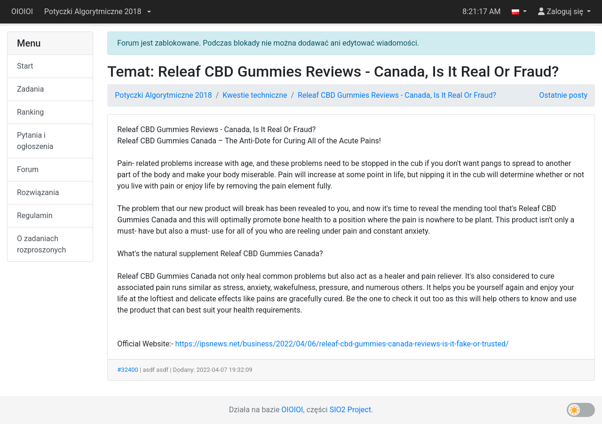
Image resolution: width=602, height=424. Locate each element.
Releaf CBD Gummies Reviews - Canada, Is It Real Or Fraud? (397, 95)
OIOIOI (22, 11)
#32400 (127, 369)
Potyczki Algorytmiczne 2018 (163, 95)
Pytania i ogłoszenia (35, 141)
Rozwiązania (38, 192)
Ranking (30, 112)
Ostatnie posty (563, 95)
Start (25, 66)
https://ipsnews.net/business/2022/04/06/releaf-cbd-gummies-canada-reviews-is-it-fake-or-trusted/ (341, 343)
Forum (28, 169)
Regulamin (35, 215)
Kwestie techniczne (254, 95)
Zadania (30, 89)
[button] (97, 12)
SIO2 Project (350, 409)
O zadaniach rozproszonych (41, 244)
